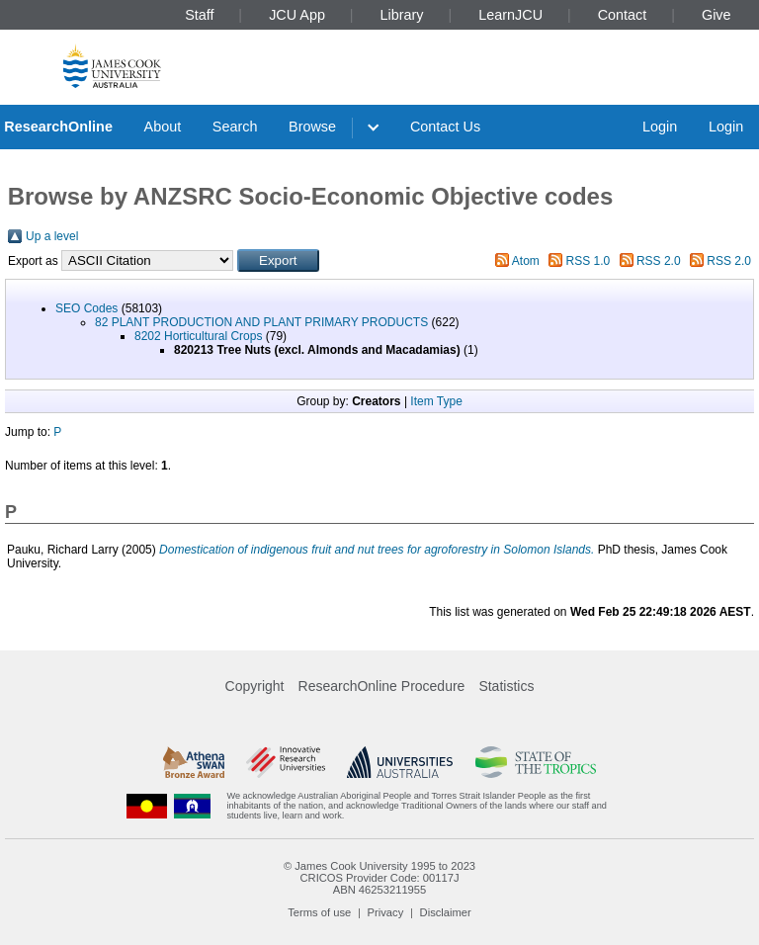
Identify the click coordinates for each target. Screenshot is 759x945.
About (163, 126)
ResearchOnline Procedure (381, 686)
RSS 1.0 (588, 261)
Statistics (506, 686)
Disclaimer (445, 912)
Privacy (386, 912)
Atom (526, 261)
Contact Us (445, 126)
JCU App (297, 15)
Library (402, 15)
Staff (199, 15)
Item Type (436, 401)
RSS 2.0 (658, 261)
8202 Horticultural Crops (198, 336)
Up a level (52, 236)
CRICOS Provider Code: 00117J (379, 878)
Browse (312, 126)
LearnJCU (510, 15)
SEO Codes (86, 308)
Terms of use (319, 912)
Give (716, 15)
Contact (622, 15)
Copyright (255, 686)
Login (659, 126)
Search (235, 126)
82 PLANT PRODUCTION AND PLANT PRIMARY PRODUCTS (261, 322)
